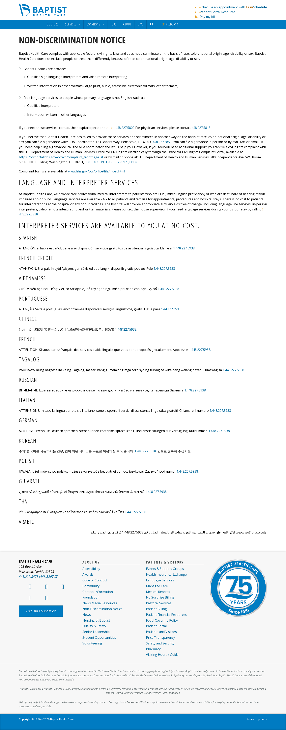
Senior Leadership (96, 632)
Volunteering (92, 643)
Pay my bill (207, 17)
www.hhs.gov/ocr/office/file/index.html (96, 171)
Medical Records (158, 592)
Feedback (169, 24)
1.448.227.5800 (123, 128)
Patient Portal (156, 626)
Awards (87, 574)
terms (250, 719)
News (86, 614)
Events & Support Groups (165, 568)
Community (91, 586)
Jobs (114, 24)
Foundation (91, 597)
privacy (262, 719)
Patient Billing (156, 609)
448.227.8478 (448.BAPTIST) (38, 576)
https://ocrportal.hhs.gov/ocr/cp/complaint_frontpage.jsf (61, 157)
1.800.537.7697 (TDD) (121, 162)
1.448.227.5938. (184, 248)
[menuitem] (53, 24)
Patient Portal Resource (217, 12)
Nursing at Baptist (96, 620)
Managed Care (157, 586)
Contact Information (97, 592)
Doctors (53, 24)
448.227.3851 (162, 142)
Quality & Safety (94, 626)
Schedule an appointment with (233, 7)
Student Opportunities (99, 637)
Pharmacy (153, 649)
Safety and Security (160, 643)
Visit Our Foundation (40, 611)
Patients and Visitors (161, 632)
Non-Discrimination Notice (102, 609)
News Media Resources (99, 603)
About (127, 24)
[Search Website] (152, 24)
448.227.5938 (28, 214)
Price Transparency (160, 637)
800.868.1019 (94, 162)
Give (140, 24)
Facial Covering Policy (162, 620)
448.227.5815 (201, 128)
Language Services (160, 580)
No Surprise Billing (160, 597)
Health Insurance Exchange (166, 574)
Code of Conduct (94, 580)
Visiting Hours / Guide (162, 654)
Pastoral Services (158, 603)
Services (70, 24)
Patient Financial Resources (166, 614)
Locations (93, 24)
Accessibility (91, 568)
